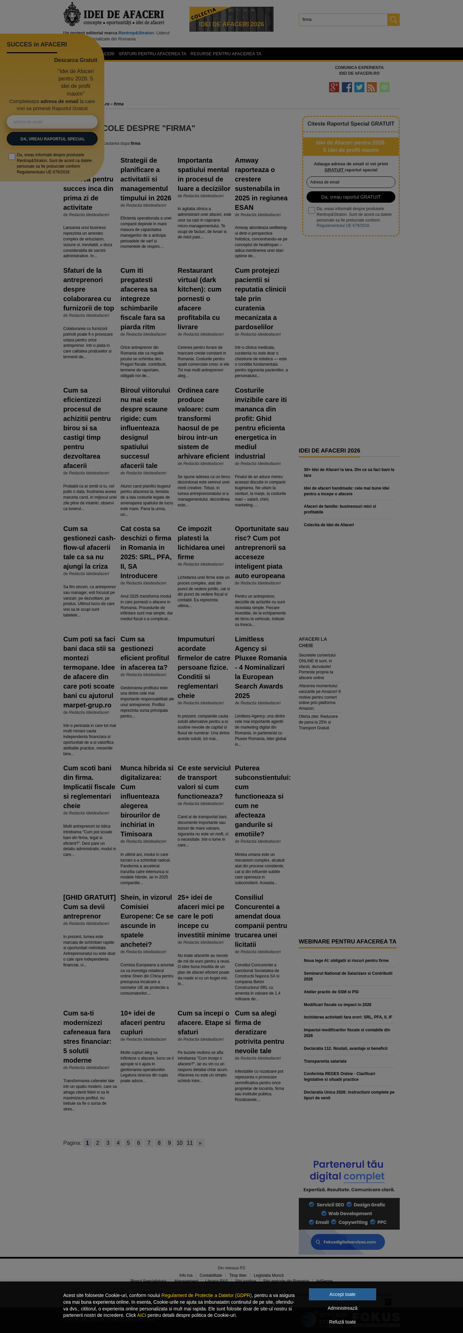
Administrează (343, 1308)
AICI (141, 1315)
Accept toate (342, 1294)
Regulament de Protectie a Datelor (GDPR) (207, 1295)
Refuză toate (342, 1322)
